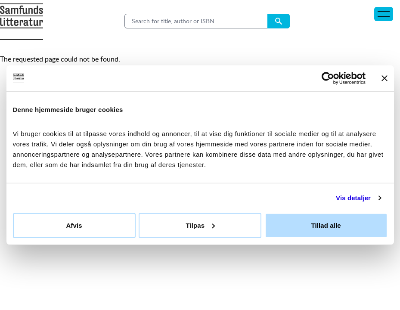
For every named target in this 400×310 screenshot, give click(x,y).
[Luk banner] (384, 78)
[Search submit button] (278, 21)
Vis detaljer (353, 198)
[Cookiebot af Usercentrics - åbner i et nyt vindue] (328, 78)
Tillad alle (326, 225)
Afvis (74, 225)
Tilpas (200, 225)
